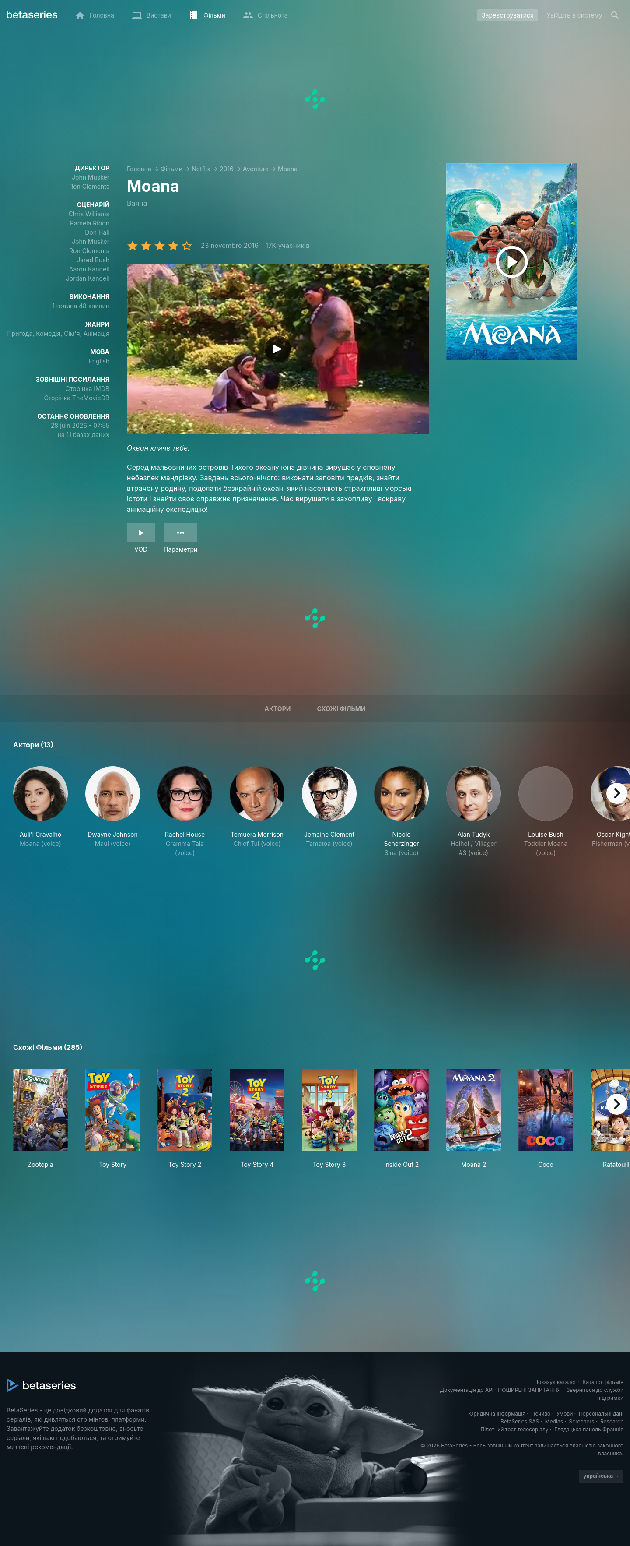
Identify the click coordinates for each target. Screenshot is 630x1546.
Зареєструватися (508, 15)
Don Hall (97, 232)
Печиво (540, 1413)
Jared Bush (93, 260)
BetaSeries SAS (519, 1421)
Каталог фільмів (602, 1382)
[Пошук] (615, 15)
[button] (40, 821)
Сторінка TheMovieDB (76, 397)
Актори (277, 708)
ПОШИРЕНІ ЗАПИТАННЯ (529, 1390)
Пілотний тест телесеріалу (514, 1429)
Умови (564, 1413)
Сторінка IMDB (87, 388)
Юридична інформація (496, 1413)
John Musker (90, 177)
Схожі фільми (341, 708)
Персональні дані (601, 1413)
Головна (139, 169)
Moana (288, 169)
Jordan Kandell (87, 278)
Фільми (171, 169)
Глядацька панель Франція (588, 1429)
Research (611, 1421)
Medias (554, 1421)
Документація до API (467, 1390)
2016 (227, 169)
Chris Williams (88, 214)
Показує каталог (555, 1382)
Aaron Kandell (89, 269)
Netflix (201, 169)
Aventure (256, 169)
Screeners (582, 1421)
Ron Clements (89, 186)
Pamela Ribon (89, 223)
